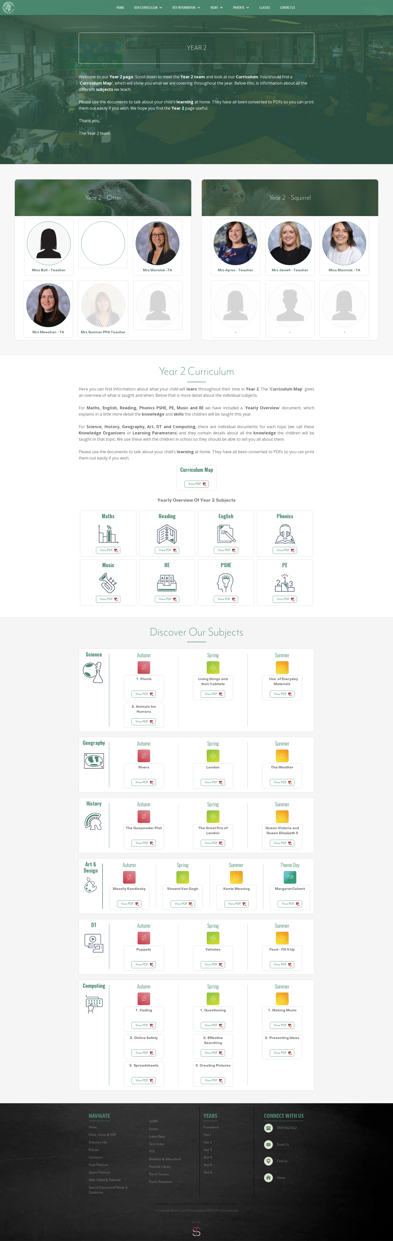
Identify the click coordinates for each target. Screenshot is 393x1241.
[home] (11, 8)
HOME (120, 8)
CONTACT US (287, 8)
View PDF (194, 484)
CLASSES (264, 8)
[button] (148, 7)
